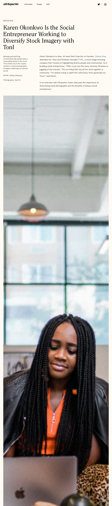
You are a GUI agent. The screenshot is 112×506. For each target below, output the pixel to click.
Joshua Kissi (100, 56)
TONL (80, 60)
